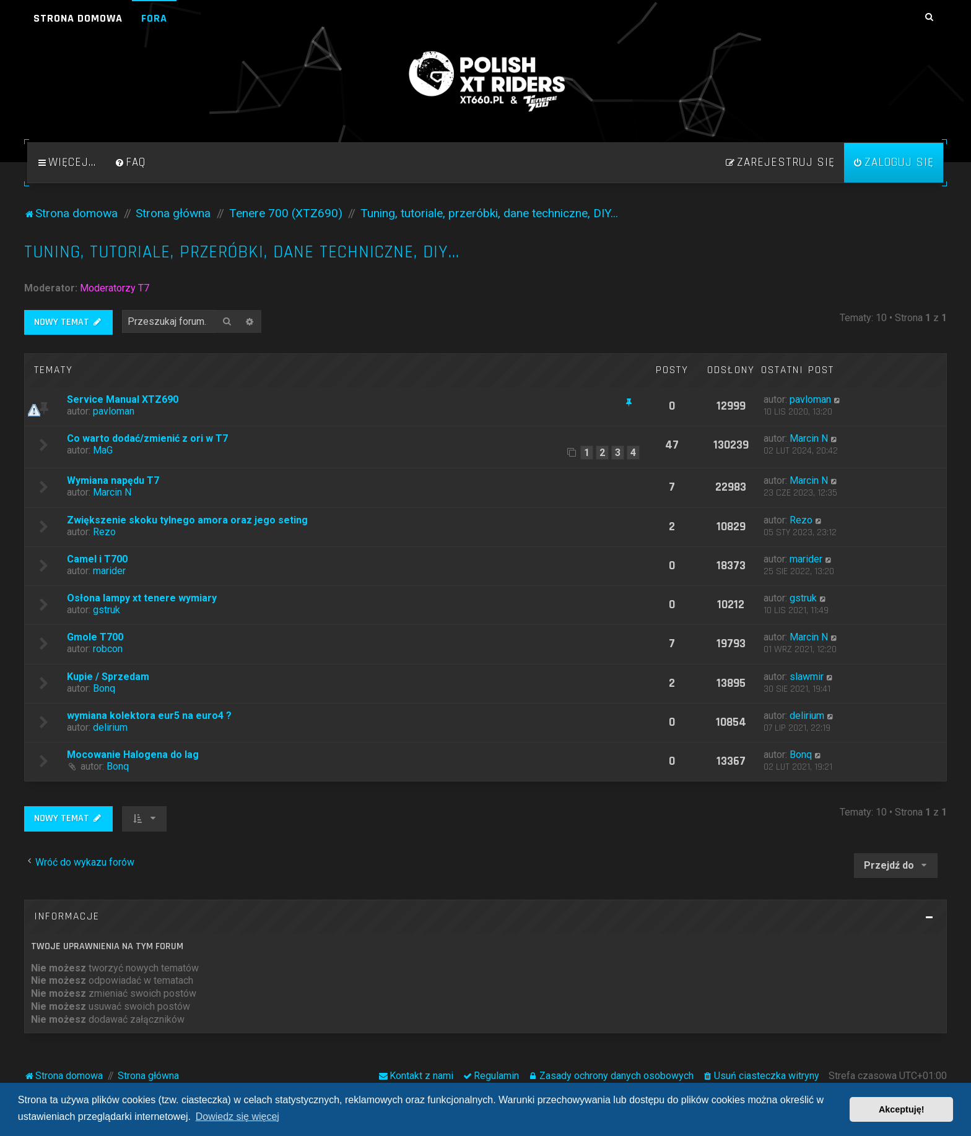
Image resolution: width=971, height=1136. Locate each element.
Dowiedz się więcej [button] (237, 1116)
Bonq (104, 688)
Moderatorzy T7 (114, 288)
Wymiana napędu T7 (113, 480)
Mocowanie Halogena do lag (133, 754)
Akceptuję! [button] (902, 1109)
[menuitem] (130, 163)
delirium (110, 727)
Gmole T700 (95, 637)
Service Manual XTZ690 (122, 399)
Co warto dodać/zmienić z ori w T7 (147, 438)
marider (109, 571)
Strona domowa (78, 18)
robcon (108, 649)
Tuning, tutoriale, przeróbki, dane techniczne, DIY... (241, 252)
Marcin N (809, 438)
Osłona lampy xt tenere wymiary (142, 598)
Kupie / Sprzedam (108, 676)
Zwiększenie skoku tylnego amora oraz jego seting (187, 520)
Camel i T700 (97, 559)
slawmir (807, 676)
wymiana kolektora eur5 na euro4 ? (149, 715)
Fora (154, 18)
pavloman (113, 411)
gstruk (106, 610)
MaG (103, 450)
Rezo (104, 532)
